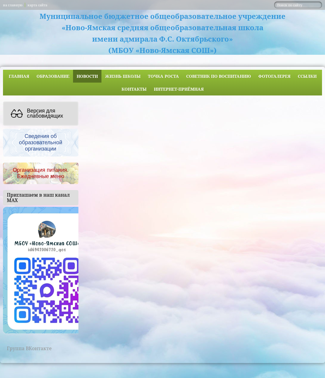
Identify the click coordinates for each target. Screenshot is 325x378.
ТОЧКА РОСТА (163, 76)
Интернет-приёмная (179, 89)
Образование (53, 76)
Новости (87, 76)
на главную (12, 5)
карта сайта (37, 5)
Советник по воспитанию (218, 76)
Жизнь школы (123, 76)
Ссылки (307, 76)
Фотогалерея (274, 76)
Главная (19, 76)
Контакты (134, 89)
